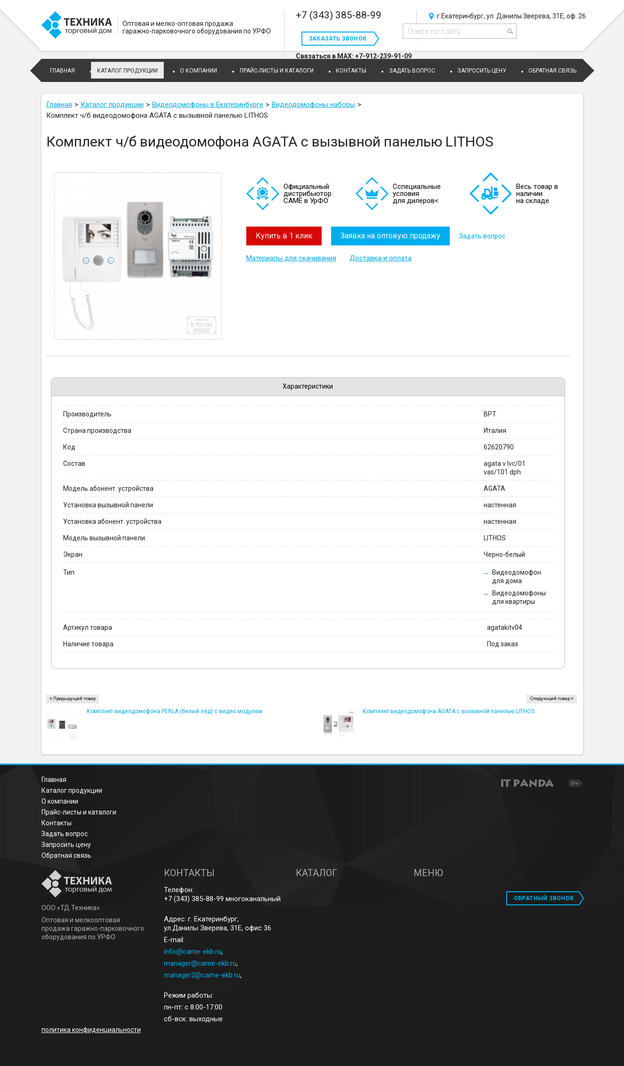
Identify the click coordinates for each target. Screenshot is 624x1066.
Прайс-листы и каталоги (78, 812)
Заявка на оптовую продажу (390, 235)
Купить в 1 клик (284, 235)
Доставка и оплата (380, 258)
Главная (53, 779)
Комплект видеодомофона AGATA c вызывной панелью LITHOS (449, 711)
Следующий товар (550, 698)
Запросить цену (66, 844)
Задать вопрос (482, 236)
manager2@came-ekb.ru (202, 975)
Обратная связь (66, 855)
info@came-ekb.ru (192, 951)
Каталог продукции (127, 70)
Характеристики (308, 386)
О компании (59, 801)
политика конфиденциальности (91, 1029)
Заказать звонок (338, 38)
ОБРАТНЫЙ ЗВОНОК (544, 898)
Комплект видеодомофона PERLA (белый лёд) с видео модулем (174, 711)
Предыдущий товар (74, 698)
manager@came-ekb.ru (200, 963)
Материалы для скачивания (291, 258)
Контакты (56, 823)
